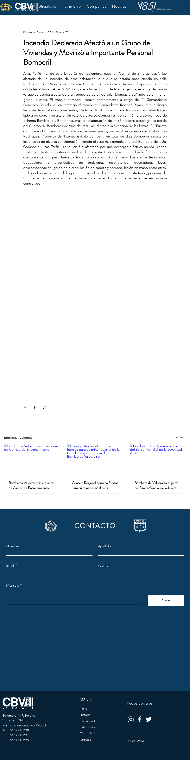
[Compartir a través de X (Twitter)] (34, 407)
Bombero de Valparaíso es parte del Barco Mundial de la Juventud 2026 (157, 485)
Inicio (83, 708)
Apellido (104, 546)
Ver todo (181, 437)
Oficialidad (87, 721)
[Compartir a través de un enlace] (44, 407)
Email (10, 565)
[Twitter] (148, 719)
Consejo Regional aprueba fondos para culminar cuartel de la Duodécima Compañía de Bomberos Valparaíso (95, 485)
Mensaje (12, 585)
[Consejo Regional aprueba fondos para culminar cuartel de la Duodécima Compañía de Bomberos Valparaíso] (95, 460)
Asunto (103, 565)
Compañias (87, 733)
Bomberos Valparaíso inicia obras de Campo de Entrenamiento (31, 485)
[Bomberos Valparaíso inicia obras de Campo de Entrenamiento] (32, 460)
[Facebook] (139, 719)
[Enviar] (166, 600)
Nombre (12, 546)
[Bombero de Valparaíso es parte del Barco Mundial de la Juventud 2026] (158, 460)
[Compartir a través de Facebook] (25, 407)
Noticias (85, 739)
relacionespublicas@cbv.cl (28, 725)
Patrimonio (87, 727)
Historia (85, 715)
